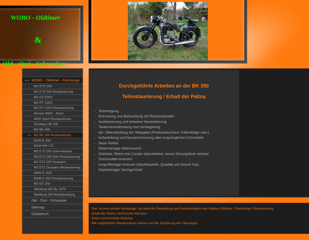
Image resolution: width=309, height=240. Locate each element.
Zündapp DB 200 (46, 124)
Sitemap (38, 207)
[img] (124, 32)
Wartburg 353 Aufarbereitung (54, 194)
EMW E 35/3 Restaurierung (53, 178)
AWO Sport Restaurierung (52, 118)
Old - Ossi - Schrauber (49, 200)
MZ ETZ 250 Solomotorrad (53, 151)
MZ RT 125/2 (43, 102)
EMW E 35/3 (43, 172)
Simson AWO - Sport (48, 113)
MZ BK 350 (42, 129)
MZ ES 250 (42, 183)
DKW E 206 (42, 140)
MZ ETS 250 (43, 86)
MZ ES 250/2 (43, 97)
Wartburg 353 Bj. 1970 (50, 189)
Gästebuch (40, 214)
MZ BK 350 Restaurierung (52, 135)
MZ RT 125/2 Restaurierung (53, 107)
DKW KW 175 (44, 145)
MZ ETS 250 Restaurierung (53, 91)
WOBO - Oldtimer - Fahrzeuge (55, 80)
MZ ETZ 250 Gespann (50, 161)
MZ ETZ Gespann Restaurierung (57, 167)
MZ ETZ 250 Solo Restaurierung (57, 156)
